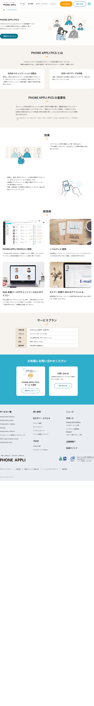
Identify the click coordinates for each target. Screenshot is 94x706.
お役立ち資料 (66, 4)
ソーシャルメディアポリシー (50, 469)
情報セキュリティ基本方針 (31, 469)
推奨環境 (64, 469)
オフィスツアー (38, 427)
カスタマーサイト (71, 425)
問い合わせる (63, 386)
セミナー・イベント (42, 4)
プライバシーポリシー (6, 469)
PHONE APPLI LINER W (7, 432)
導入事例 (30, 4)
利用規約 (18, 469)
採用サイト (71, 448)
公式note (36, 446)
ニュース (52, 4)
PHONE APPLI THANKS (7, 424)
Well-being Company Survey (9, 439)
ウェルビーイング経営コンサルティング (12, 435)
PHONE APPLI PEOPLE (7, 417)
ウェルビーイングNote (40, 450)
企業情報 (70, 441)
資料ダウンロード (9, 36)
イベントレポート (38, 431)
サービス (22, 4)
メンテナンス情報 (71, 429)
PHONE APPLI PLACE (6, 421)
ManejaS (2, 428)
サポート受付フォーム (73, 435)
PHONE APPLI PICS (6, 443)
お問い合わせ (80, 4)
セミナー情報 (37, 423)
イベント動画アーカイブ (40, 434)
